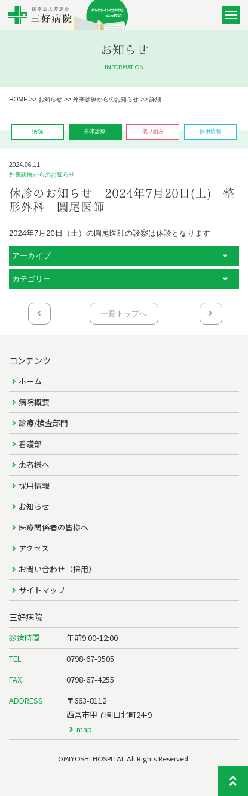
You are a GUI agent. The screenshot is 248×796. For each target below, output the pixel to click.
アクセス (34, 548)
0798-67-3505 (90, 658)
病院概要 (34, 402)
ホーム (30, 381)
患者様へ (34, 464)
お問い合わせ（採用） (57, 569)
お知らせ (34, 506)
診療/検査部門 (43, 422)
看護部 (30, 443)
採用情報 (34, 485)
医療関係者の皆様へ (53, 527)
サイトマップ (42, 590)
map (84, 729)
